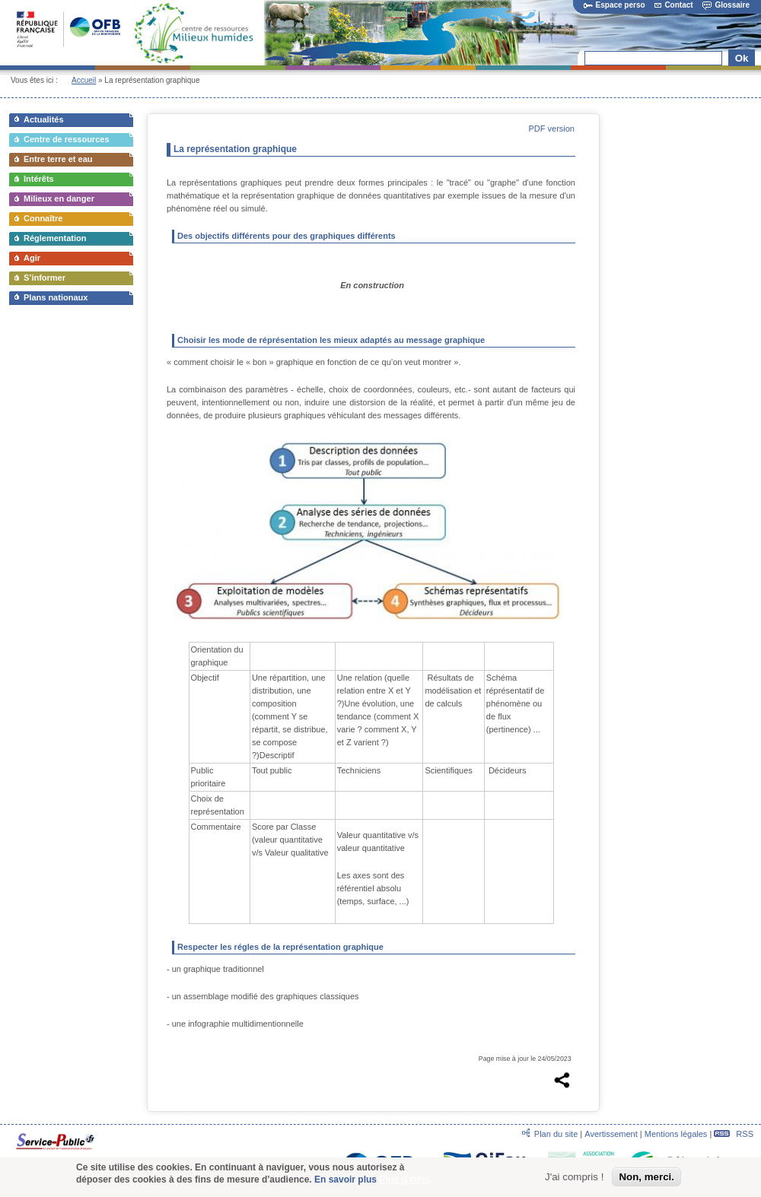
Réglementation (55, 238)
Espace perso (614, 5)
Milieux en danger (59, 198)
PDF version (551, 128)
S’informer (44, 277)
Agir (32, 257)
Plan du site (556, 1133)
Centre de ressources (67, 139)
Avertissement (611, 1133)
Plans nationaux (56, 297)
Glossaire (726, 5)
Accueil (84, 80)
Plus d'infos (405, 1179)
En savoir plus (345, 1179)
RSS (733, 1133)
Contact (673, 5)
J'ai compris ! (574, 1177)
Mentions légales (676, 1133)
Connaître (43, 218)
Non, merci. (646, 1177)
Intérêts (39, 178)
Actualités (44, 119)
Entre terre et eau (58, 159)
